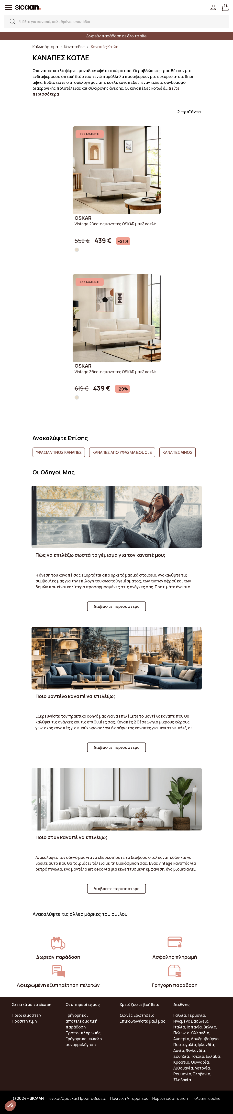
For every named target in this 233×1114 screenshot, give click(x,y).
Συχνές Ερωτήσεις (137, 1015)
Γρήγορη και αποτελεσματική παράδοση (81, 1021)
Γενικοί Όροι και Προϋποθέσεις (77, 1098)
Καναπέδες (74, 46)
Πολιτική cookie (206, 1098)
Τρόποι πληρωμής (83, 1033)
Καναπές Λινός (177, 452)
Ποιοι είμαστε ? (26, 1015)
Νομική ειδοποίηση (170, 1098)
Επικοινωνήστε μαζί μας (142, 1021)
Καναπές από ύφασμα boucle (122, 452)
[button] (225, 7)
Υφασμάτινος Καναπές (59, 452)
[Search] (111, 21)
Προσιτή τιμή (24, 1021)
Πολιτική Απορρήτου (129, 1098)
